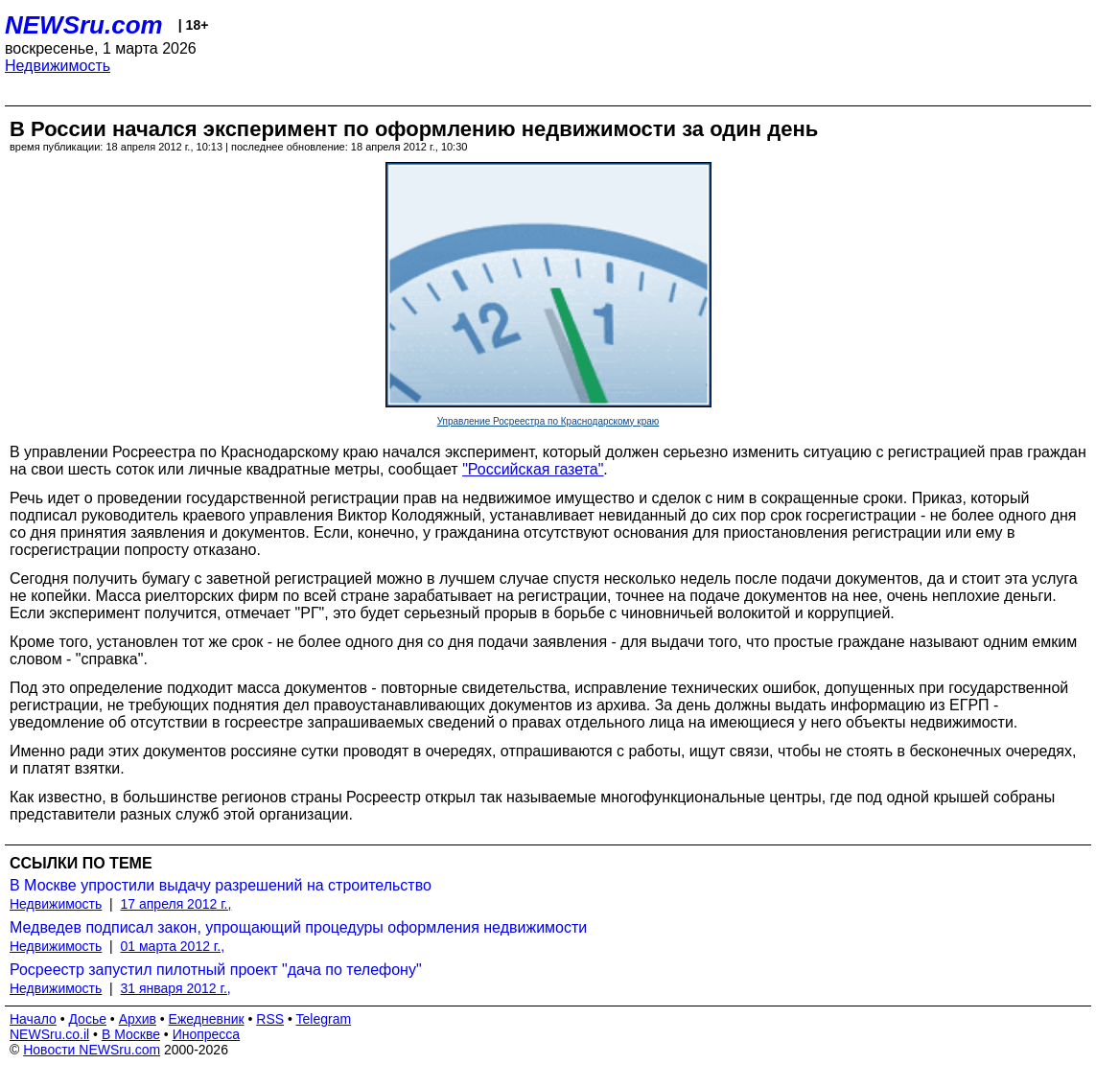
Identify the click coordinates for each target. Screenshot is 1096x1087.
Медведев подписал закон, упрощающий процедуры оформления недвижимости (298, 927)
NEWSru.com (84, 25)
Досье (87, 1019)
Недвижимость (57, 66)
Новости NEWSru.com (91, 1049)
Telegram (324, 1019)
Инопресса (207, 1034)
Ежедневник (207, 1019)
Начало (33, 1019)
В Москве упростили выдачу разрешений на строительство (220, 885)
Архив (137, 1019)
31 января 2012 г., (176, 988)
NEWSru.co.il (49, 1034)
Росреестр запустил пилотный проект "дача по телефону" (216, 969)
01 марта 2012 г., (173, 946)
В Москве (131, 1034)
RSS (270, 1019)
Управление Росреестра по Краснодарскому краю (548, 421)
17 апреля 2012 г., (176, 904)
